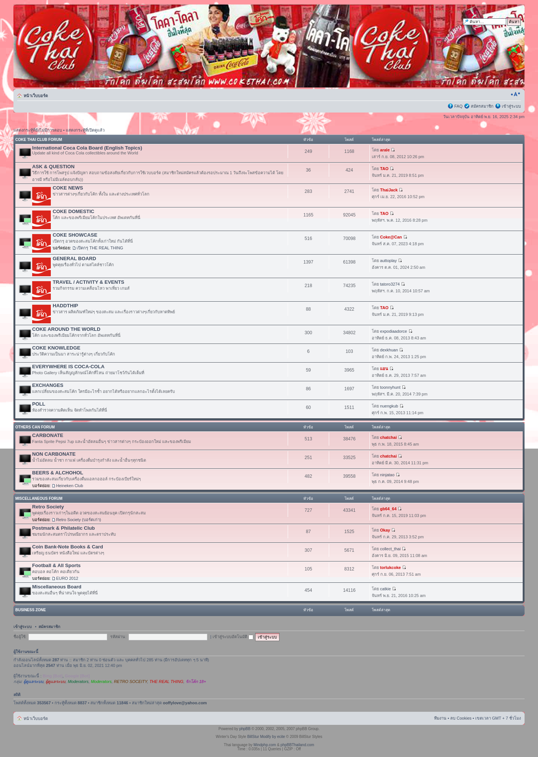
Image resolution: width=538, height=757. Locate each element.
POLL (38, 404)
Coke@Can (391, 237)
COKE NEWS (68, 188)
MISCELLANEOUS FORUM (38, 498)
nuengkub (389, 406)
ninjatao (387, 475)
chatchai (388, 437)
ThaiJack (389, 190)
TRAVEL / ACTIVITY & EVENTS (88, 282)
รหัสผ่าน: (118, 636)
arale (385, 150)
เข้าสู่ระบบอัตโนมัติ (233, 636)
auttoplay (388, 260)
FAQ (458, 106)
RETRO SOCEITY (130, 681)
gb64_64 (388, 509)
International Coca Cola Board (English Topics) (87, 148)
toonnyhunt (390, 387)
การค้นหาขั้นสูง (507, 29)
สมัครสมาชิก (482, 106)
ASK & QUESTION (53, 166)
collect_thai (390, 549)
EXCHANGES (48, 385)
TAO (384, 168)
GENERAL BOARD (74, 258)
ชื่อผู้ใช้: (20, 636)
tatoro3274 (390, 284)
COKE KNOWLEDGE (56, 348)
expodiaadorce (393, 331)
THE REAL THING (166, 681)
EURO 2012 (67, 578)
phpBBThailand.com (297, 745)
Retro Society (48, 507)
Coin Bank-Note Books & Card (67, 547)
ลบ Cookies (460, 718)
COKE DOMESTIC (73, 211)
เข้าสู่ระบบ (511, 106)
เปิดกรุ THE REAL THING (100, 248)
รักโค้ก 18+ (196, 681)
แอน (384, 368)
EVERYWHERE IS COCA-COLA (68, 366)
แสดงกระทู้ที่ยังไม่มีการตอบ (37, 130)
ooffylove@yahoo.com (185, 703)
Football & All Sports (56, 565)
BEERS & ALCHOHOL (57, 473)
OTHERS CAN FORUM (35, 427)
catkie (385, 589)
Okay (385, 530)
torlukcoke (390, 567)
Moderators (78, 681)
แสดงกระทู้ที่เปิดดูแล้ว (85, 130)
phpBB (244, 729)
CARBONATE (47, 435)
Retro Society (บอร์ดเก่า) (78, 519)
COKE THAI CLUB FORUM (38, 140)
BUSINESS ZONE (30, 610)
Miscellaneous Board (56, 587)
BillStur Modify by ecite (266, 737)
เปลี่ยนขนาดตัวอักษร (515, 94)
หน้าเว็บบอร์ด (36, 95)
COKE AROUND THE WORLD (66, 329)
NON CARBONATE (53, 454)
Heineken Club (69, 485)
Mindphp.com (265, 745)
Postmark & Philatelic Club (63, 528)
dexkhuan (389, 350)
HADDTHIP (65, 305)
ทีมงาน (440, 718)
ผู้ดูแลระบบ (33, 681)
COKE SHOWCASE (75, 235)
